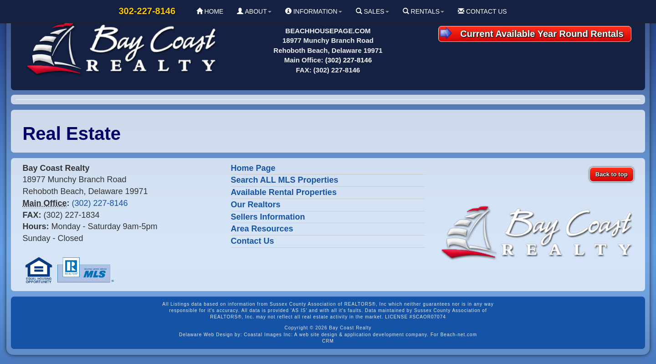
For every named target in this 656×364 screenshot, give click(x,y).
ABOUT (254, 11)
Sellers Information (268, 216)
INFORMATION (313, 11)
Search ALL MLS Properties (284, 180)
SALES (372, 11)
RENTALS (423, 11)
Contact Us (252, 241)
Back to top (611, 174)
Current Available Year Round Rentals (532, 33)
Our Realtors (255, 204)
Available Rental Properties (283, 192)
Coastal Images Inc (267, 334)
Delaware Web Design (206, 334)
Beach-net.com (459, 334)
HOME (210, 11)
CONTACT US (482, 11)
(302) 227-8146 (348, 60)
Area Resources (262, 228)
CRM (328, 340)
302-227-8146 (147, 11)
